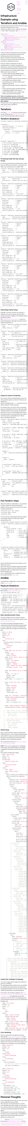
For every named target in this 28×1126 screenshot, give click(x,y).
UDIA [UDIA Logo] (11, 7)
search (18, 13)
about (18, 4)
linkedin (19, 9)
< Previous (12, 1119)
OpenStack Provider (18, 114)
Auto (26, 1)
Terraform (9, 112)
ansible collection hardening (15, 1036)
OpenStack (5, 77)
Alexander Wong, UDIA (14, 1121)
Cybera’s (24, 75)
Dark (26, 4)
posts (18, 3)
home (18, 1)
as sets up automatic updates (8, 621)
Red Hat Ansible (8, 583)
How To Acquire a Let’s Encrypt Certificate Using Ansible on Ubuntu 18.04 (14, 994)
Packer (15, 403)
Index (17, 1119)
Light (26, 2)
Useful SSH (15, 575)
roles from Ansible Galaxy (14, 590)
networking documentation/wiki (11, 319)
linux (19, 30)
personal (23, 30)
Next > (21, 1119)
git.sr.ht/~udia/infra (6, 106)
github (18, 8)
